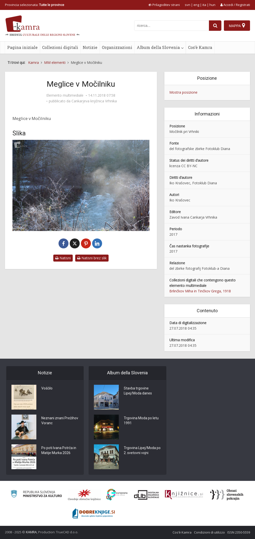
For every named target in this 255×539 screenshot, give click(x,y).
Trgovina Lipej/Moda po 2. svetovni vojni (142, 450)
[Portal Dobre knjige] (93, 513)
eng (196, 4)
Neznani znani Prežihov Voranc (59, 420)
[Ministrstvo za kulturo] (36, 494)
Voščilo (47, 388)
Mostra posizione (183, 92)
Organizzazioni (117, 47)
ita (204, 4)
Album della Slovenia (158, 47)
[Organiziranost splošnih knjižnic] (84, 495)
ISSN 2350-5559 (238, 532)
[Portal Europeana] (116, 494)
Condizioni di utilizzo (209, 532)
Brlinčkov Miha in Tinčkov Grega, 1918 (200, 291)
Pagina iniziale (22, 47)
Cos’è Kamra (200, 47)
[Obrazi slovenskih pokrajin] (227, 495)
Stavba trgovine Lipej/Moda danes (138, 390)
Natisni (63, 258)
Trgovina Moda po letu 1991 (141, 420)
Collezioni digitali (60, 47)
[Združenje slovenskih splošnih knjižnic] (184, 495)
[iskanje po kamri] (171, 25)
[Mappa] (237, 25)
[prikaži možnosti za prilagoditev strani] (164, 4)
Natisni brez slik (92, 258)
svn (187, 4)
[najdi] (215, 25)
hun (212, 4)
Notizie (90, 47)
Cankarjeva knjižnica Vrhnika (94, 101)
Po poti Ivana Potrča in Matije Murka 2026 (58, 450)
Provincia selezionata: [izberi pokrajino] (34, 4)
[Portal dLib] (146, 495)
